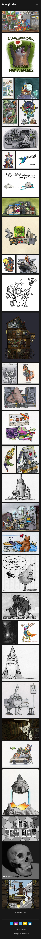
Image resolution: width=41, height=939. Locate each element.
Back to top (21, 929)
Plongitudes (9, 4)
